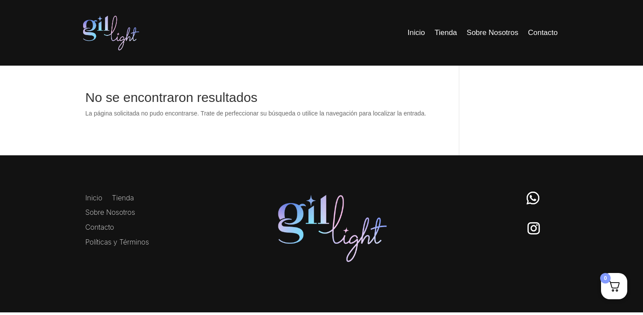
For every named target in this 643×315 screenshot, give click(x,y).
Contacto (543, 32)
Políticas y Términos (117, 242)
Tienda (445, 32)
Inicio (416, 32)
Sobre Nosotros (492, 32)
